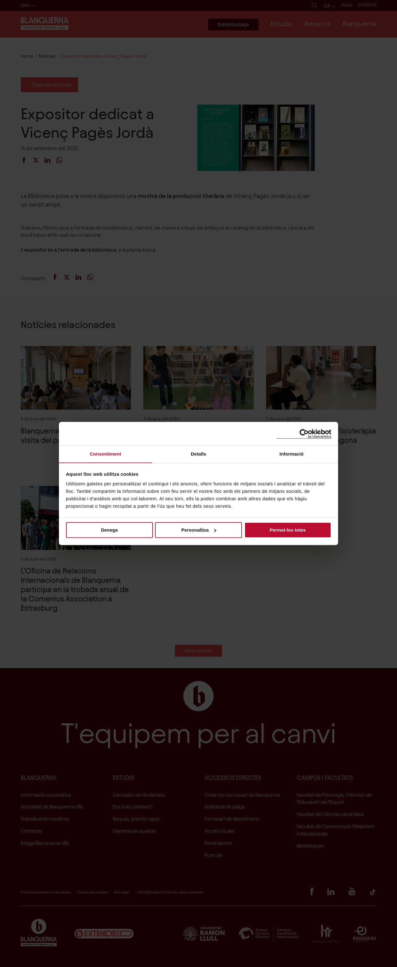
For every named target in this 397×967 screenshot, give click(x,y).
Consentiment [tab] (105, 454)
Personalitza (198, 530)
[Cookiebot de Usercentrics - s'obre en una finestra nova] (304, 433)
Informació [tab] (291, 454)
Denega (109, 530)
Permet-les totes (288, 530)
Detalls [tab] (198, 454)
